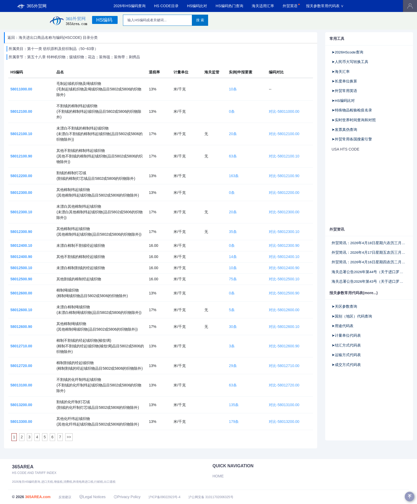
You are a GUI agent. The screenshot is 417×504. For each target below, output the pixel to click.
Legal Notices (92, 497)
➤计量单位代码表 (346, 336)
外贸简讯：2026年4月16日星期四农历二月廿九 (369, 262)
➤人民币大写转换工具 (350, 62)
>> (69, 437)
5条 (232, 310)
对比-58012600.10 (284, 326)
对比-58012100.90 (284, 176)
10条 (233, 89)
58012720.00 (21, 366)
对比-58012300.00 (284, 212)
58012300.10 (21, 212)
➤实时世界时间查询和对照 (354, 120)
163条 (234, 176)
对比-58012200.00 (284, 192)
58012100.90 (21, 156)
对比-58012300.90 (284, 245)
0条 (232, 111)
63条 (233, 156)
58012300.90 (21, 232)
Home (218, 476)
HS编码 (104, 20)
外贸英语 (290, 6)
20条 (233, 134)
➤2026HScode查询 (347, 52)
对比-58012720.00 (284, 385)
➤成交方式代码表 (346, 365)
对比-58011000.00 (284, 111)
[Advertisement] (369, 189)
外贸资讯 (336, 229)
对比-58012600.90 (284, 346)
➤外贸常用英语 (344, 91)
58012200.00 (21, 176)
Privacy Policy (127, 497)
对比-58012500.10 (284, 279)
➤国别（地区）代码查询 (352, 316)
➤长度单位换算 (344, 81)
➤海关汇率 (341, 72)
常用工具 (336, 38)
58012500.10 (21, 268)
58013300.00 (21, 421)
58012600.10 (21, 310)
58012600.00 (21, 293)
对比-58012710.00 (284, 366)
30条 (233, 326)
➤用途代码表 (342, 326)
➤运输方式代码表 (346, 355)
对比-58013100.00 (284, 405)
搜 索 (200, 20)
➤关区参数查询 (344, 307)
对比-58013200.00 (284, 421)
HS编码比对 (197, 6)
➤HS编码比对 (343, 101)
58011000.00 (21, 89)
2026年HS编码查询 (129, 6)
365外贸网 (32, 6)
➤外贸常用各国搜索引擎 (352, 139)
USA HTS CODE (345, 149)
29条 (233, 366)
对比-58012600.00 (284, 310)
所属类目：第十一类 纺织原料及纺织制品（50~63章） (53, 49)
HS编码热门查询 (229, 6)
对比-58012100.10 (284, 156)
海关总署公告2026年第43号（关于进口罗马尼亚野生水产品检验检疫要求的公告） (369, 282)
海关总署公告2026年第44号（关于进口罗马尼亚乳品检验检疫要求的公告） (369, 272)
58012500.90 (21, 279)
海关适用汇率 (263, 6)
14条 (233, 257)
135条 (234, 405)
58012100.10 (21, 134)
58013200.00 (21, 405)
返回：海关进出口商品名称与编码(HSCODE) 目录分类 (52, 37)
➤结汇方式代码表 (346, 345)
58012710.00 (21, 346)
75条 (233, 279)
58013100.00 (21, 385)
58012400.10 (21, 245)
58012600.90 (21, 326)
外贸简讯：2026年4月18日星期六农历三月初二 (369, 243)
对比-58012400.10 (284, 257)
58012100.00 (21, 111)
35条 (233, 232)
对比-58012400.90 (284, 268)
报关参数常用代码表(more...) (353, 293)
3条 (232, 346)
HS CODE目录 (166, 6)
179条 (234, 421)
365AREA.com (38, 497)
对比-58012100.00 (284, 134)
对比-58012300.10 (284, 232)
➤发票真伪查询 (344, 130)
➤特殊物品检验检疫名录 (352, 110)
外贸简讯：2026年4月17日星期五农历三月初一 (369, 253)
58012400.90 (21, 257)
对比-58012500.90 (284, 293)
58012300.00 (21, 192)
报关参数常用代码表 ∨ (325, 6)
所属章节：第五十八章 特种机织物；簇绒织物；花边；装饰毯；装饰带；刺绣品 (74, 57)
